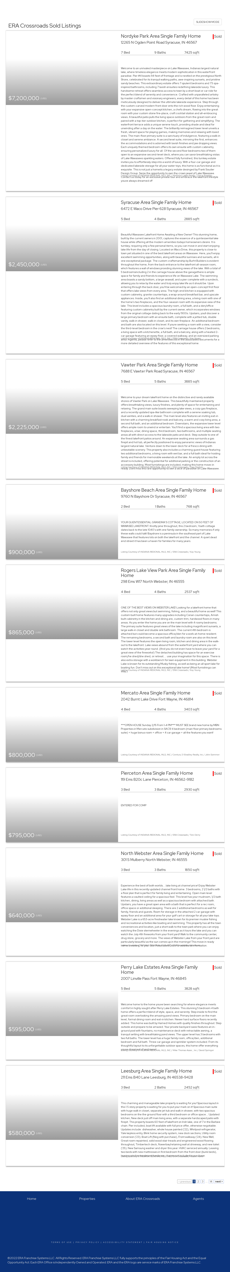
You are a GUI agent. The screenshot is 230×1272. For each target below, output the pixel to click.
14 (211, 1181)
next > (219, 1181)
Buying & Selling (200, 5)
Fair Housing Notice (162, 1242)
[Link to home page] (5, 5)
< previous (184, 1181)
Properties (179, 5)
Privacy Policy (88, 1242)
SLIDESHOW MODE (207, 22)
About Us (221, 5)
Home (164, 5)
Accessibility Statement (123, 1242)
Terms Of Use (61, 1242)
